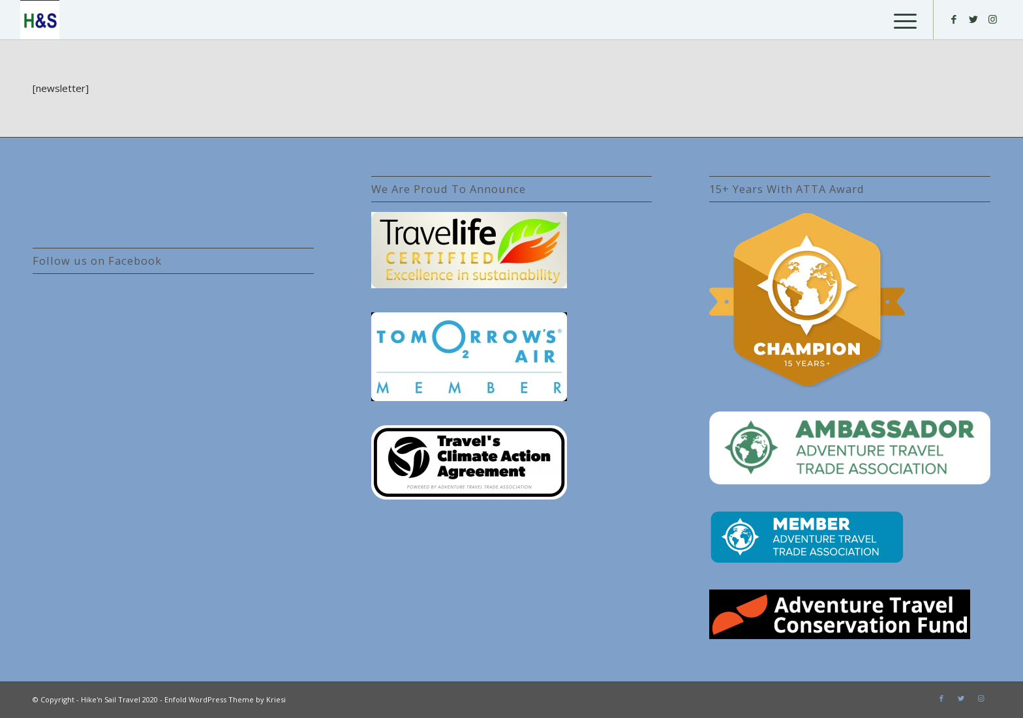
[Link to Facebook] (954, 19)
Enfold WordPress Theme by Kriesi (225, 699)
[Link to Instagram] (993, 19)
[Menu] (901, 19)
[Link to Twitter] (973, 19)
